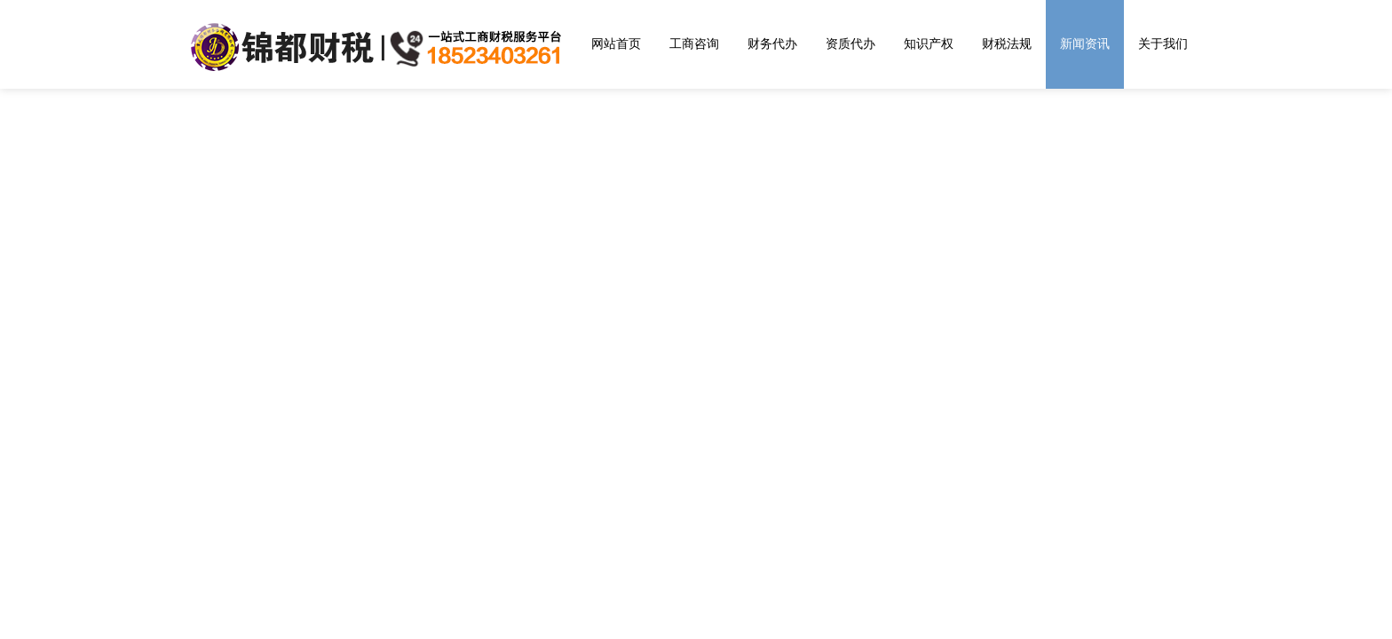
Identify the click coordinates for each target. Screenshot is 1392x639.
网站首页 (616, 43)
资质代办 (850, 43)
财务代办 (772, 43)
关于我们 (1163, 43)
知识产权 (928, 43)
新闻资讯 (1085, 43)
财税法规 (1007, 43)
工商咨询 (694, 43)
